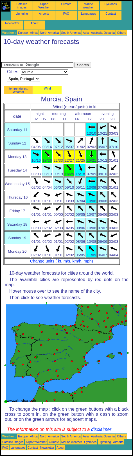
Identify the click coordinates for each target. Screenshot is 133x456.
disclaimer (101, 429)
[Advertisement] (46, 55)
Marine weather (88, 5)
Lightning (22, 13)
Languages (88, 13)
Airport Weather (43, 5)
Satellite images (22, 5)
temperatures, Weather (18, 90)
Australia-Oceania (103, 32)
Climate (66, 4)
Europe (23, 32)
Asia (86, 32)
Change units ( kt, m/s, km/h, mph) (61, 261)
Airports (44, 13)
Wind (47, 88)
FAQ (66, 13)
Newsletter (12, 23)
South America (71, 32)
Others (121, 32)
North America (49, 32)
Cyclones (111, 4)
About (35, 23)
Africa (34, 32)
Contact (110, 13)
